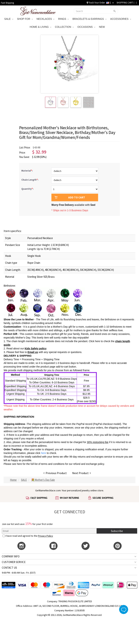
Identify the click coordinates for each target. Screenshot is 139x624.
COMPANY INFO (11, 556)
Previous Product (55, 473)
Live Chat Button (123, 609)
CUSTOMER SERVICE (14, 562)
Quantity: (27, 188)
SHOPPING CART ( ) (127, 2)
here (19, 463)
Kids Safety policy (36, 348)
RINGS (63, 18)
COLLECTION (64, 26)
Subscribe (117, 531)
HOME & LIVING (40, 26)
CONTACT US (9, 567)
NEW (102, 26)
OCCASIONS (86, 26)
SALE (8, 18)
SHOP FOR (25, 18)
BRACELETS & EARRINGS (89, 18)
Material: (27, 170)
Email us (33, 352)
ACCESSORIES (120, 18)
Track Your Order (96, 2)
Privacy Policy (45, 535)
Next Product (81, 473)
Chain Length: (30, 179)
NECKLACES (45, 18)
